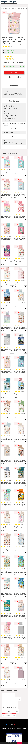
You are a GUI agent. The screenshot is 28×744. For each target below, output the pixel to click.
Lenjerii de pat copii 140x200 (9, 703)
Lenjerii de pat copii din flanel (9, 707)
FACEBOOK (9, 724)
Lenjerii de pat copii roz (8, 695)
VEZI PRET (14, 73)
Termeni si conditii (6, 728)
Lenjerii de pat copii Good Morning (19, 8)
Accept (19, 743)
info (12, 175)
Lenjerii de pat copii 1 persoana (10, 711)
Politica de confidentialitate (19, 728)
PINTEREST (17, 724)
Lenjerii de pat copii (5, 8)
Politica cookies (14, 730)
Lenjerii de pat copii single (9, 715)
